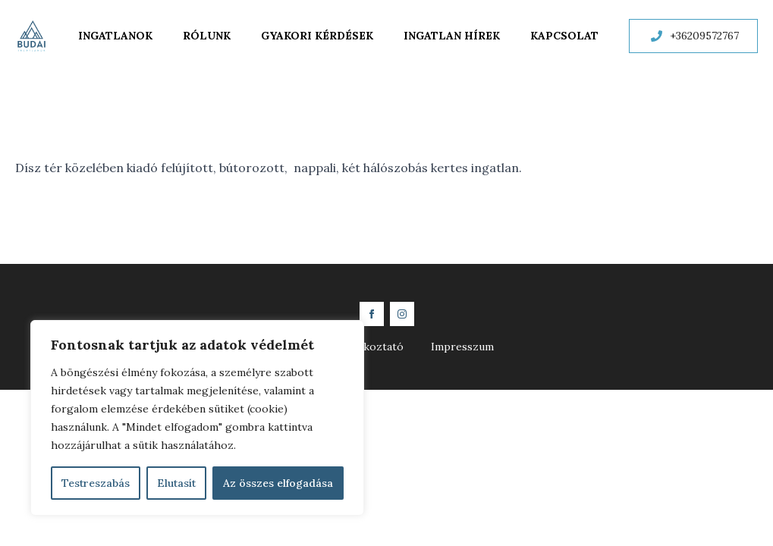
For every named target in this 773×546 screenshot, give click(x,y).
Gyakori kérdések (317, 35)
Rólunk (207, 35)
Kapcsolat (564, 35)
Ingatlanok (115, 35)
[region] (197, 418)
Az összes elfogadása (278, 483)
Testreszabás (95, 483)
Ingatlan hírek (452, 35)
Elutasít (176, 483)
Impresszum (462, 346)
